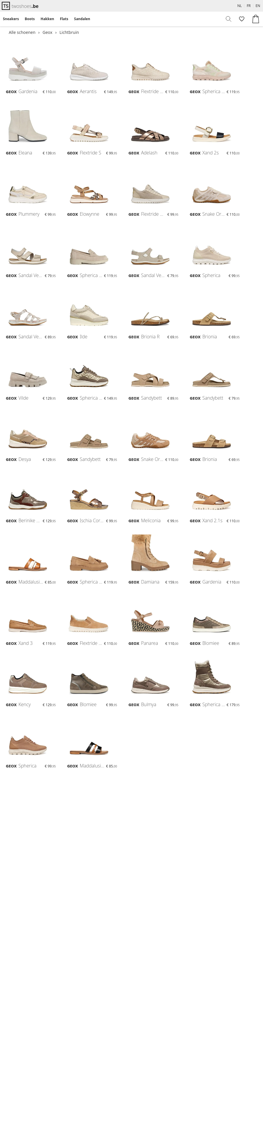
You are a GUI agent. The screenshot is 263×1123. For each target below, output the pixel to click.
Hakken (47, 18)
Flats (64, 18)
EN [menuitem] (258, 5)
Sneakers (11, 18)
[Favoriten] (241, 19)
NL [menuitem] (239, 5)
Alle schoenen (22, 32)
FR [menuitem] (249, 5)
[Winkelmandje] (255, 19)
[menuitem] (11, 19)
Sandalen (82, 18)
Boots (30, 18)
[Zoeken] (229, 19)
